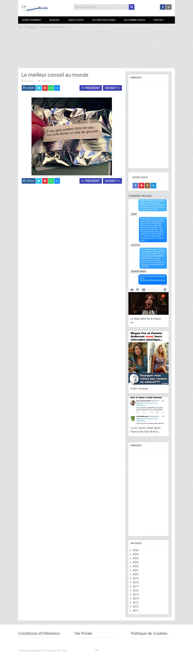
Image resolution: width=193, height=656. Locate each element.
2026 (136, 550)
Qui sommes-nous (134, 20)
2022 (136, 566)
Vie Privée (83, 633)
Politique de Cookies (149, 633)
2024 (136, 558)
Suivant (112, 88)
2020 (136, 574)
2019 (136, 578)
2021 (136, 570)
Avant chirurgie (139, 388)
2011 (136, 610)
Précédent (90, 88)
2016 (136, 590)
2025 (136, 554)
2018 (136, 582)
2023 (136, 562)
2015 (136, 594)
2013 (136, 602)
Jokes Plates (76, 20)
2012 (136, 606)
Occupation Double (104, 20)
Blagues (55, 20)
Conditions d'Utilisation (39, 633)
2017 (136, 586)
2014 (136, 598)
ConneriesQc (28, 81)
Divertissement (31, 20)
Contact (158, 20)
